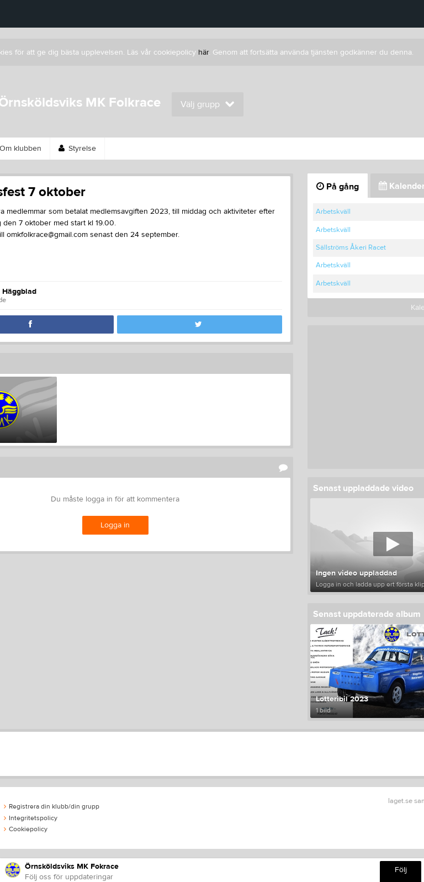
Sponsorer (137, 149)
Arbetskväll (333, 211)
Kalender (312, 149)
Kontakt (368, 149)
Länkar (194, 149)
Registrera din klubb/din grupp (51, 806)
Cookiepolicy (25, 829)
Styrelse (77, 149)
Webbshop (252, 149)
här (203, 52)
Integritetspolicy (30, 818)
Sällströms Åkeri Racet (351, 247)
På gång (337, 186)
